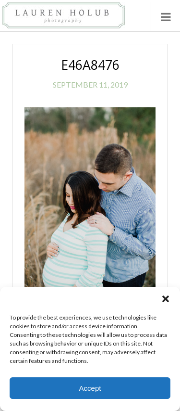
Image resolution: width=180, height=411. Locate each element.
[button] (165, 299)
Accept (90, 388)
